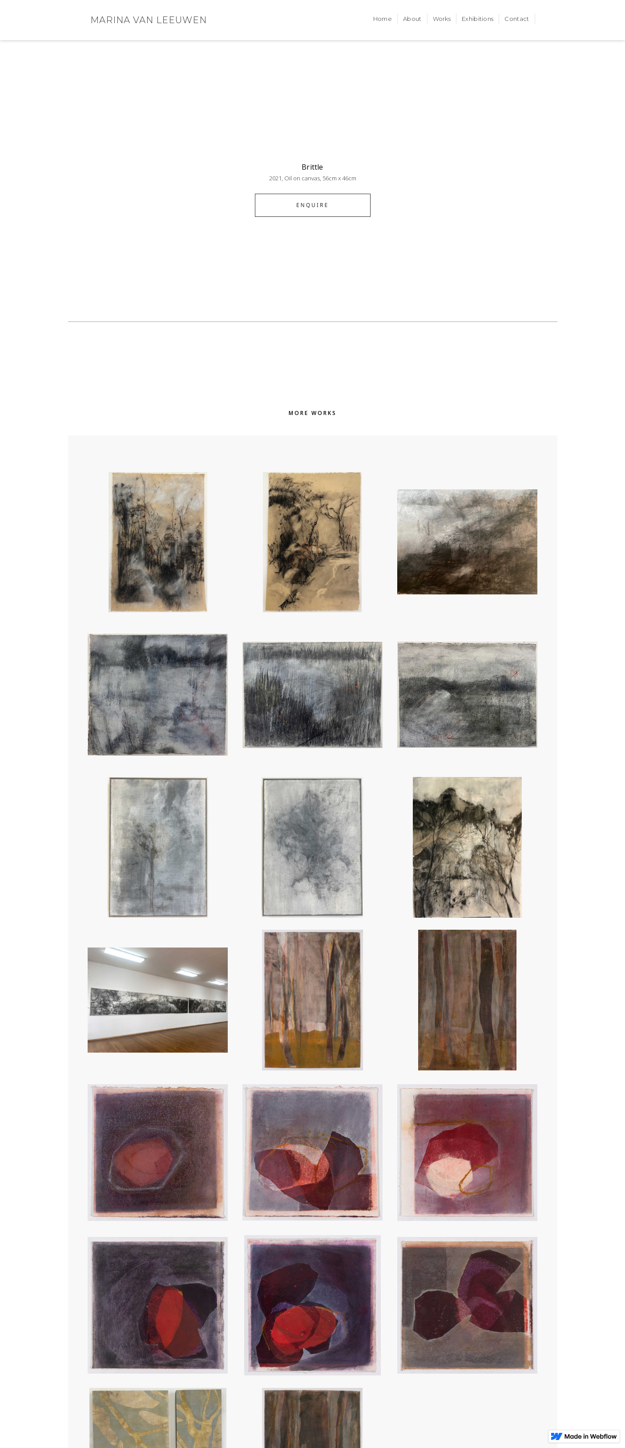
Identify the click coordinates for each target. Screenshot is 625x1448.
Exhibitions (477, 18)
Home (382, 18)
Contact (516, 18)
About (412, 18)
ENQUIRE (312, 205)
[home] (148, 20)
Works (442, 18)
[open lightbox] (312, 131)
